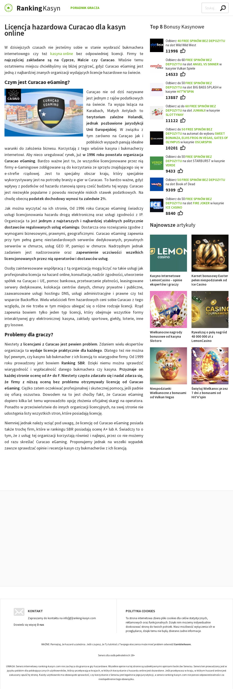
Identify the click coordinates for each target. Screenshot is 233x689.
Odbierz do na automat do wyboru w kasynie (197, 135)
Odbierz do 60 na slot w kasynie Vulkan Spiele (194, 64)
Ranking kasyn (182, 480)
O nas (40, 623)
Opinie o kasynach (139, 480)
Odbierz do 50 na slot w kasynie (195, 203)
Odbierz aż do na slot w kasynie (193, 110)
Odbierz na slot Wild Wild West (195, 43)
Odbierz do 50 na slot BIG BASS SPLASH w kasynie (194, 87)
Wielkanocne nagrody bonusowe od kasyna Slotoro (168, 334)
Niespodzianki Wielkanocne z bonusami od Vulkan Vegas (168, 390)
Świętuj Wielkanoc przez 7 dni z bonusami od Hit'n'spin (210, 390)
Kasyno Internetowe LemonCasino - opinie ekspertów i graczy (168, 277)
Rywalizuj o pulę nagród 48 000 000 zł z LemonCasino (210, 334)
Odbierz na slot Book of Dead (195, 182)
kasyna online (61, 53)
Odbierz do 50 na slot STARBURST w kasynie (195, 160)
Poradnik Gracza (84, 8)
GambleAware (182, 643)
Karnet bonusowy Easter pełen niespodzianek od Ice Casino (210, 277)
